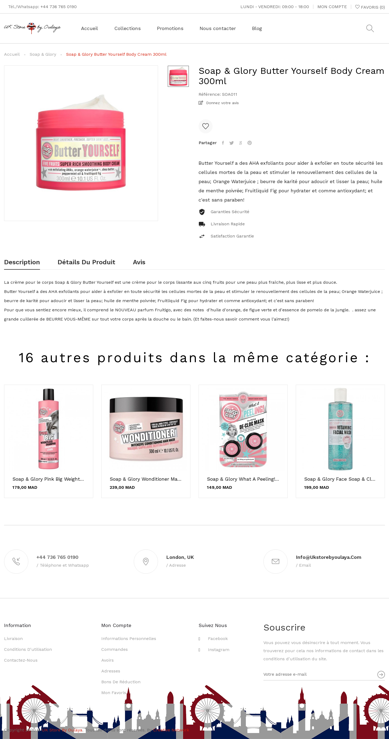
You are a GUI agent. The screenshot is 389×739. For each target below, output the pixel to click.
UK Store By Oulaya (62, 730)
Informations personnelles (128, 638)
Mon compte (332, 6)
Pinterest (249, 143)
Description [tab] (22, 262)
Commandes (114, 649)
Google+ (241, 143)
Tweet (232, 143)
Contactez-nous (21, 660)
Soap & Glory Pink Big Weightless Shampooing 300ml (48, 479)
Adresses (110, 671)
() (370, 7)
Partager (223, 143)
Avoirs (107, 660)
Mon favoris (113, 692)
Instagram (218, 649)
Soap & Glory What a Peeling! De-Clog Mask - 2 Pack (243, 479)
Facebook (218, 638)
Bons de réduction (120, 681)
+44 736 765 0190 (59, 6)
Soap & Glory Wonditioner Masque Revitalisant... (146, 479)
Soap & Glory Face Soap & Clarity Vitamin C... (340, 479)
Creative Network (171, 730)
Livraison (13, 638)
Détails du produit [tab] (86, 262)
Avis (139, 262)
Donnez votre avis (222, 103)
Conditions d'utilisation (28, 649)
